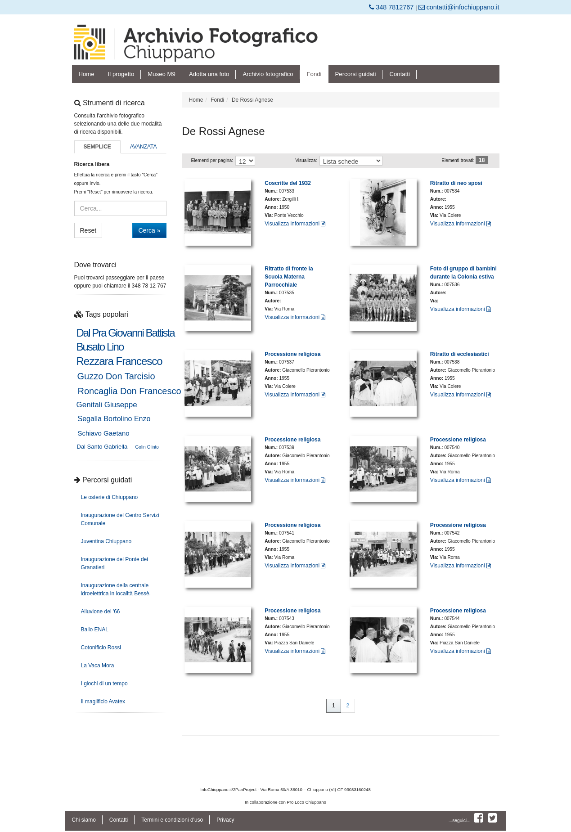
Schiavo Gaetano (104, 433)
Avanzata (143, 147)
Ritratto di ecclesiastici (459, 354)
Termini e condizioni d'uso (172, 820)
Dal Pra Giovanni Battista (125, 333)
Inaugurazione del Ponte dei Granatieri (114, 563)
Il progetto (121, 74)
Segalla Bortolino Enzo (114, 419)
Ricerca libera (92, 164)
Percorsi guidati (355, 74)
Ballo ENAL (94, 629)
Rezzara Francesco (119, 361)
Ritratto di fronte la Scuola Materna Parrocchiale (289, 276)
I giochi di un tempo (104, 683)
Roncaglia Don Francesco (129, 391)
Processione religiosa (292, 354)
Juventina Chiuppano (106, 541)
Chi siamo (84, 820)
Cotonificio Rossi (101, 647)
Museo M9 (161, 74)
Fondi (314, 74)
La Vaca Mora (97, 665)
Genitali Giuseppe (106, 404)
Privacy (225, 820)
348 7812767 (392, 7)
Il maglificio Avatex (103, 701)
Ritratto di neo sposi (456, 183)
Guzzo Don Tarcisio (116, 376)
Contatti (399, 74)
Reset (88, 230)
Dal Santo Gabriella (102, 446)
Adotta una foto (209, 74)
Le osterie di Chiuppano (109, 497)
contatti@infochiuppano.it (458, 7)
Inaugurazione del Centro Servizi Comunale (120, 519)
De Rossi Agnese (252, 100)
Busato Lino (100, 347)
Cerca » (149, 230)
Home (86, 74)
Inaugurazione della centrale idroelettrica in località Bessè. (116, 589)
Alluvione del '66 (100, 611)
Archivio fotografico (268, 74)
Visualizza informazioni (295, 223)
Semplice (97, 147)
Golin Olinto (147, 447)
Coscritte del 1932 (288, 183)
